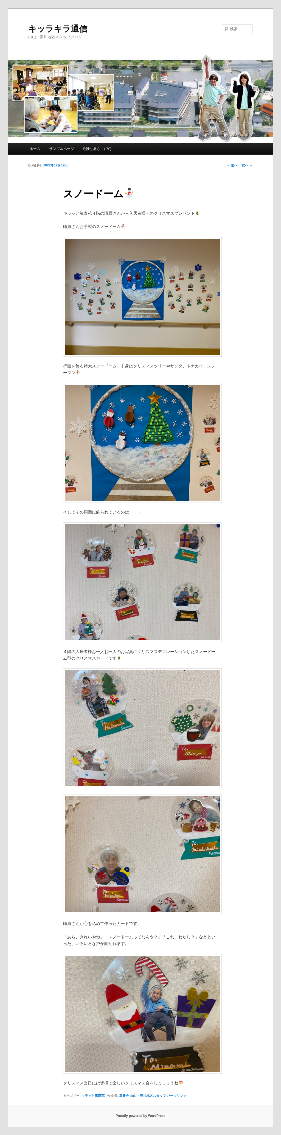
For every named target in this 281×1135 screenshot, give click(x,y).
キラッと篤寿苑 (93, 1096)
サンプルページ (61, 149)
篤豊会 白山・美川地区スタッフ (142, 1096)
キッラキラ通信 (57, 28)
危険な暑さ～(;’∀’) (97, 149)
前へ (232, 165)
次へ (247, 165)
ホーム (35, 149)
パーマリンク (177, 1096)
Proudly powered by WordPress (140, 1116)
